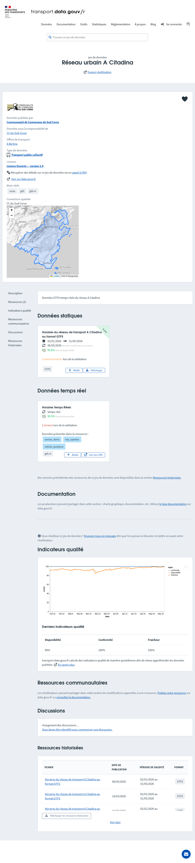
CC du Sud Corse (17, 133)
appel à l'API (79, 172)
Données (46, 24)
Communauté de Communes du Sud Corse (33, 122)
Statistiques (99, 24)
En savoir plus (66, 664)
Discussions (15, 332)
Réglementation (120, 24)
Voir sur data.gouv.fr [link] (23, 179)
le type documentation (173, 504)
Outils (83, 24)
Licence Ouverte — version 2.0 (25, 166)
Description (15, 293)
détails (74, 370)
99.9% (51, 416)
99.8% (51, 350)
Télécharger (94, 370)
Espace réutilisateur (100, 72)
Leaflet (54, 276)
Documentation (66, 24)
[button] (11, 210)
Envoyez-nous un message (100, 536)
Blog (153, 24)
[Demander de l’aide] (186, 854)
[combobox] (97, 37)
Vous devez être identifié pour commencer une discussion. (77, 729)
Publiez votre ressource (172, 693)
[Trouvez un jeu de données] (97, 37)
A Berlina (12, 144)
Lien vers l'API (93, 454)
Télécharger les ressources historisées (66, 815)
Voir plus (115, 822)
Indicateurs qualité (19, 310)
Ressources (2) (17, 302)
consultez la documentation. (73, 697)
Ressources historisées (167, 477)
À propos (140, 24)
